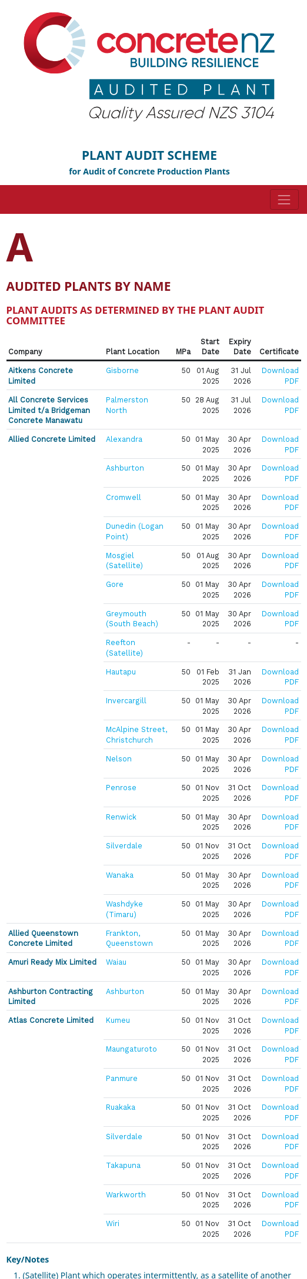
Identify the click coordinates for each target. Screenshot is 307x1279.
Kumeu (118, 1020)
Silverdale (124, 845)
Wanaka (120, 875)
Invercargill (126, 700)
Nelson (119, 758)
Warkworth (126, 1194)
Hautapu (121, 671)
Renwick (121, 817)
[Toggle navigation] (284, 199)
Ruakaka (120, 1107)
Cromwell (123, 497)
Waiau (116, 962)
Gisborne (122, 370)
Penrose (121, 787)
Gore (115, 584)
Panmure (122, 1078)
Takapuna (123, 1165)
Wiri (112, 1223)
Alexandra (124, 439)
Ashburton (125, 468)
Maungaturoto (131, 1049)
